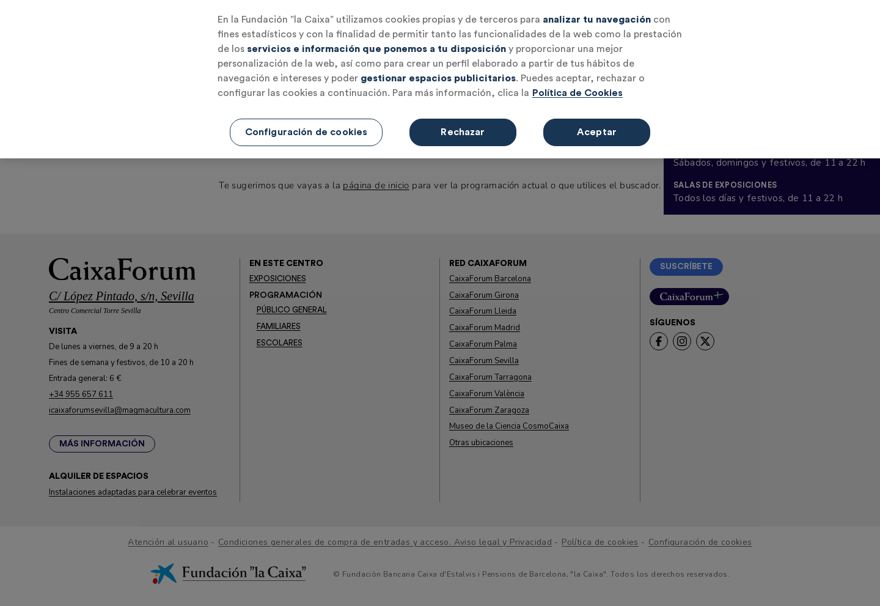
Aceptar (597, 130)
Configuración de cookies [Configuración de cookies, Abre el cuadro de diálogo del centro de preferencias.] (306, 130)
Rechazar (463, 130)
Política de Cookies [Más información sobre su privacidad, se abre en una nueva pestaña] (577, 90)
